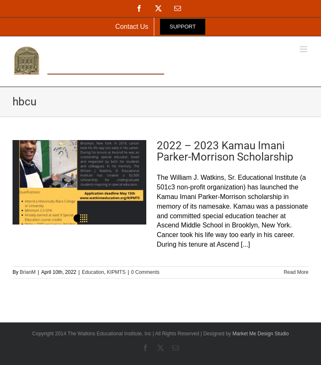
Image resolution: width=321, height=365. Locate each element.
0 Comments (145, 272)
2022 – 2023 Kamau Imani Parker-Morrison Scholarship (225, 151)
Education (93, 272)
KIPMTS (116, 272)
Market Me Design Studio (260, 334)
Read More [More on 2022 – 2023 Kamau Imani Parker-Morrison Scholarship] (296, 272)
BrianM (28, 272)
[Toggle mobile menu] (304, 49)
